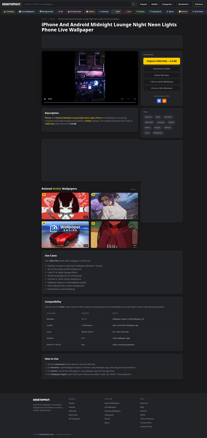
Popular (143, 4)
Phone (99, 118)
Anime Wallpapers (112, 403)
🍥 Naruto (183, 11)
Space (107, 422)
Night (81, 118)
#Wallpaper (158, 133)
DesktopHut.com (46, 434)
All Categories (74, 419)
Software (199, 4)
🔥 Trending (9, 11)
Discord (143, 411)
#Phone (168, 127)
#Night (171, 122)
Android (59, 118)
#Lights (157, 127)
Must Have (73, 415)
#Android (167, 117)
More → (134, 189)
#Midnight (149, 122)
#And (158, 117)
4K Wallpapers (110, 407)
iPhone (48, 118)
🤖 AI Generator (74, 11)
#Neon (147, 127)
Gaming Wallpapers (113, 411)
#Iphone (148, 117)
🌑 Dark (116, 11)
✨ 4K (60, 11)
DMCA (142, 415)
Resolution (184, 4)
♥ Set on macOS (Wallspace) (161, 82)
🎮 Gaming (103, 11)
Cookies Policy (146, 426)
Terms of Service (147, 419)
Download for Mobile (161, 69)
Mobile (154, 4)
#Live (147, 133)
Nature (107, 419)
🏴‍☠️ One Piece (197, 11)
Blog (142, 407)
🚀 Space (170, 11)
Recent (71, 403)
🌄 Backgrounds (46, 11)
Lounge (75, 118)
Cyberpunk (109, 415)
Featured (72, 411)
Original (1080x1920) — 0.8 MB (162, 61)
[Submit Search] (133, 4)
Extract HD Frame (161, 75)
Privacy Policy (145, 422)
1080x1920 (49, 123)
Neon (87, 118)
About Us (144, 403)
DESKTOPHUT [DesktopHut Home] (11, 4)
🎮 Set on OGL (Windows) (161, 88)
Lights (93, 118)
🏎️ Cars (128, 11)
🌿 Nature (140, 11)
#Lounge (160, 122)
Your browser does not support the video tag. (90, 78)
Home (44, 19)
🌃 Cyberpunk (155, 11)
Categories (168, 4)
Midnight (67, 118)
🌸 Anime (90, 11)
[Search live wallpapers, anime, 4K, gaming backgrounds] (76, 4)
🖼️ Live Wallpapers (27, 11)
